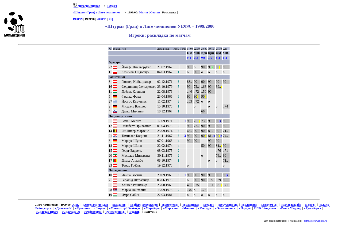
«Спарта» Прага (47, 211)
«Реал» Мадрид (290, 208)
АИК (75, 204)
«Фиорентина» (115, 211)
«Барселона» (170, 204)
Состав (155, 12)
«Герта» (310, 204)
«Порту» (245, 208)
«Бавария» (119, 204)
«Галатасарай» (291, 204)
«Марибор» (152, 208)
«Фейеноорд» (93, 211)
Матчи (143, 12)
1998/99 (78, 19)
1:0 (210, 57)
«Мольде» (204, 208)
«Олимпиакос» (225, 208)
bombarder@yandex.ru (315, 220)
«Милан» (188, 208)
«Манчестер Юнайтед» (125, 208)
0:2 (189, 57)
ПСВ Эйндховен (265, 208)
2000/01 (102, 19)
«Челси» (134, 211)
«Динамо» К (63, 208)
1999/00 (112, 6)
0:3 (196, 57)
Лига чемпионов (86, 6)
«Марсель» (170, 208)
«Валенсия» (249, 204)
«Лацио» (100, 208)
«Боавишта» (190, 204)
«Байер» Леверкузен (144, 204)
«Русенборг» (312, 208)
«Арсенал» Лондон (95, 204)
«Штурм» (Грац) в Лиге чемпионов (96, 12)
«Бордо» (208, 204)
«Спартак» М (71, 211)
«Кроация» (82, 208)
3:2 (218, 57)
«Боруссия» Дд (228, 204)
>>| (111, 19)
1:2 (225, 57)
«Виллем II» (269, 204)
